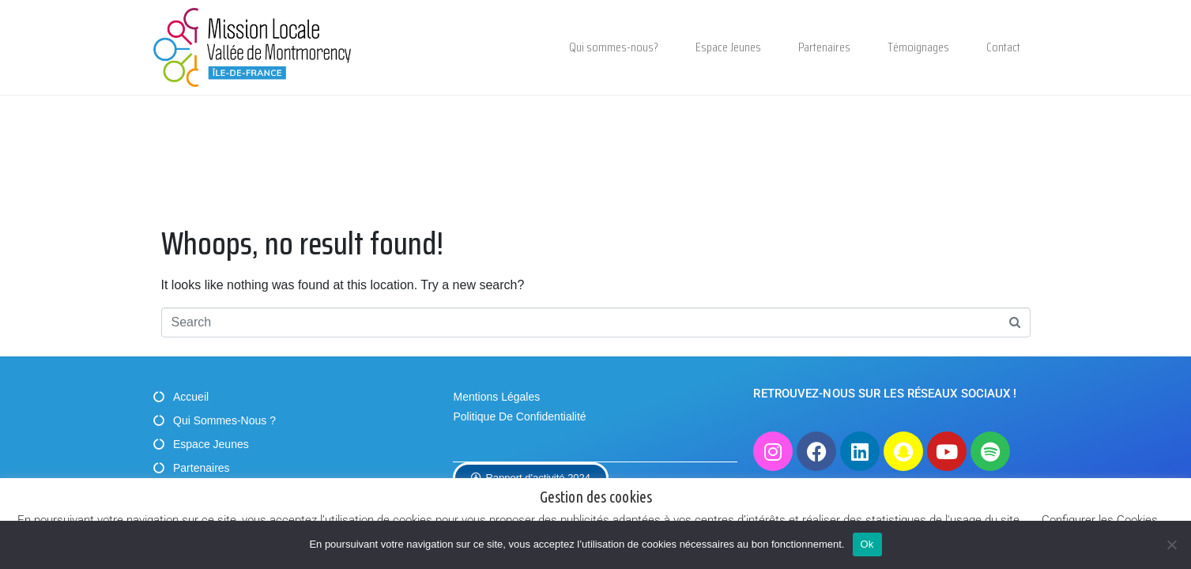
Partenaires (824, 47)
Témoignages (918, 47)
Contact (1003, 47)
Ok (867, 544)
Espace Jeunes (728, 47)
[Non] (1171, 544)
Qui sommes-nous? (613, 47)
